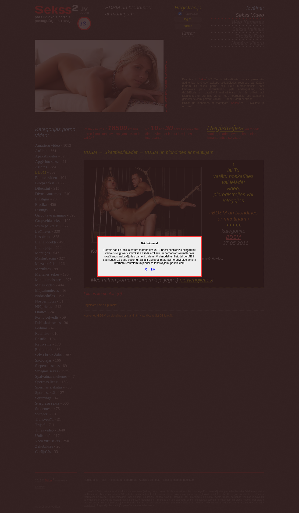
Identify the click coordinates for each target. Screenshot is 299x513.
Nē (153, 269)
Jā (145, 269)
